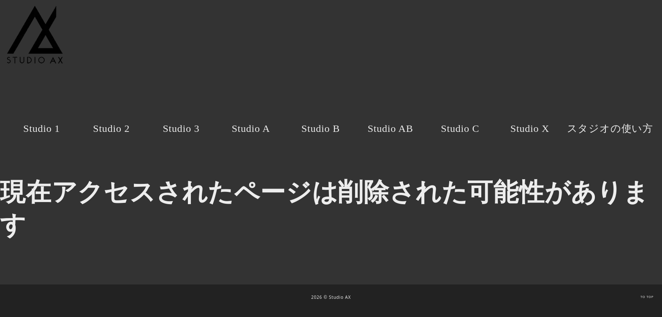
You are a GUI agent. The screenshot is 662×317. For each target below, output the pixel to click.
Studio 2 (111, 128)
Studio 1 (41, 128)
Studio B (320, 128)
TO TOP (647, 297)
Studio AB (390, 128)
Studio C (460, 128)
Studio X (529, 128)
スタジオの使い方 (610, 128)
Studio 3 (181, 128)
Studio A (251, 128)
